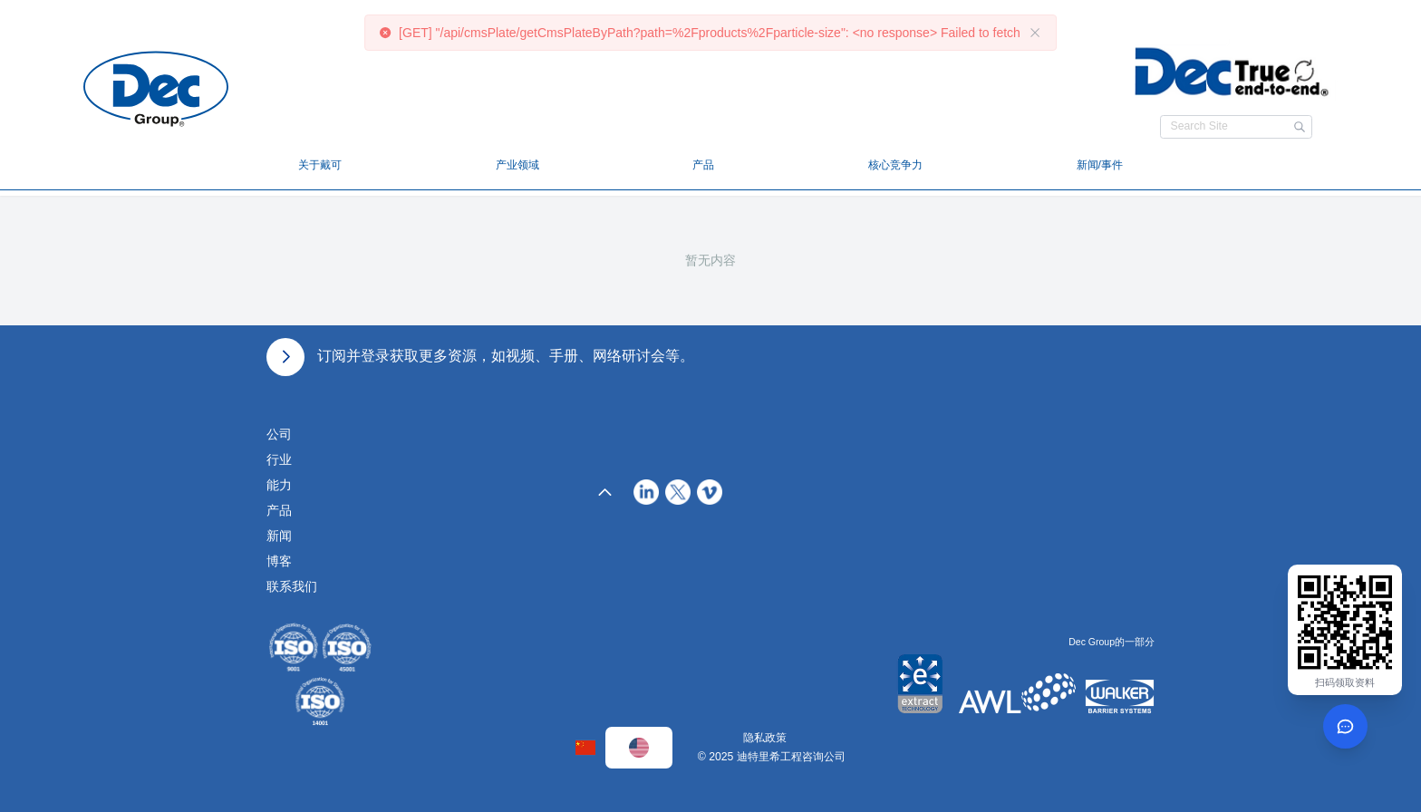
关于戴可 (320, 165)
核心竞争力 (895, 165)
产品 (703, 165)
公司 (279, 434)
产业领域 (517, 165)
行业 (279, 459)
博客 (279, 561)
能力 (279, 485)
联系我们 (291, 586)
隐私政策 (765, 737)
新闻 (279, 535)
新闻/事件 (1100, 165)
